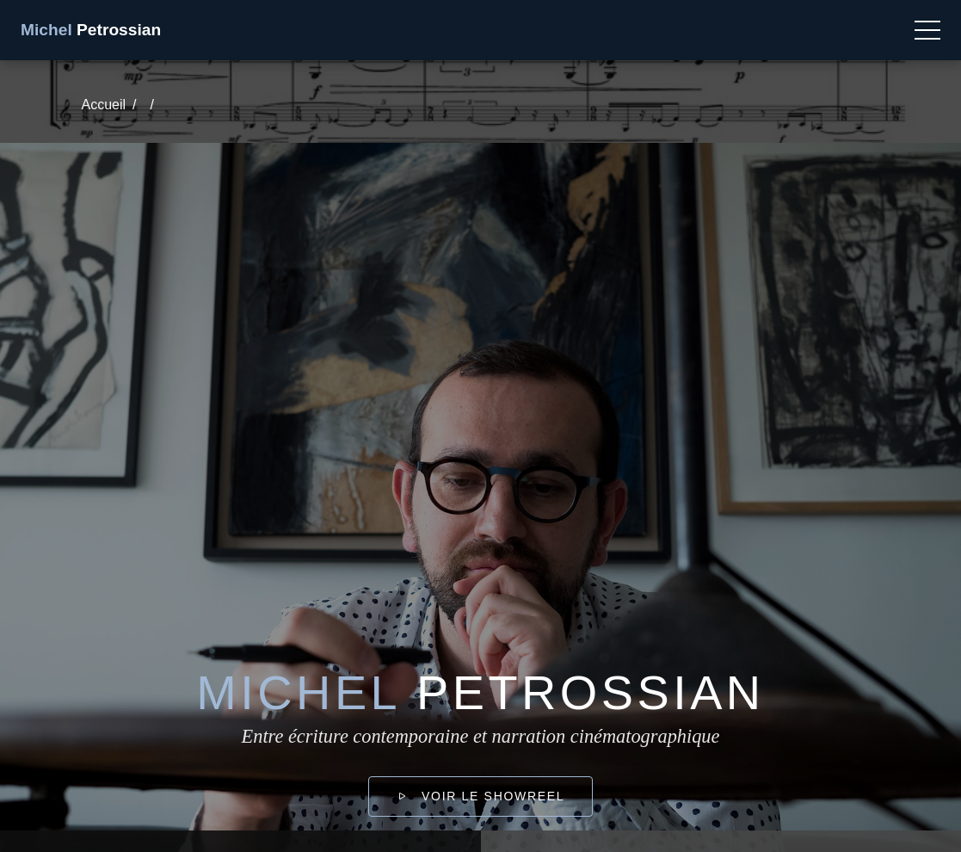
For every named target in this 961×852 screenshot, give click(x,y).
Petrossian (91, 30)
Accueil (104, 104)
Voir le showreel (480, 796)
